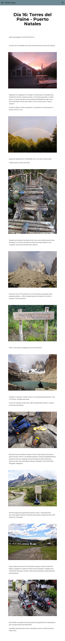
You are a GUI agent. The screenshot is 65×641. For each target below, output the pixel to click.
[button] (2, 2)
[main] (32, 19)
